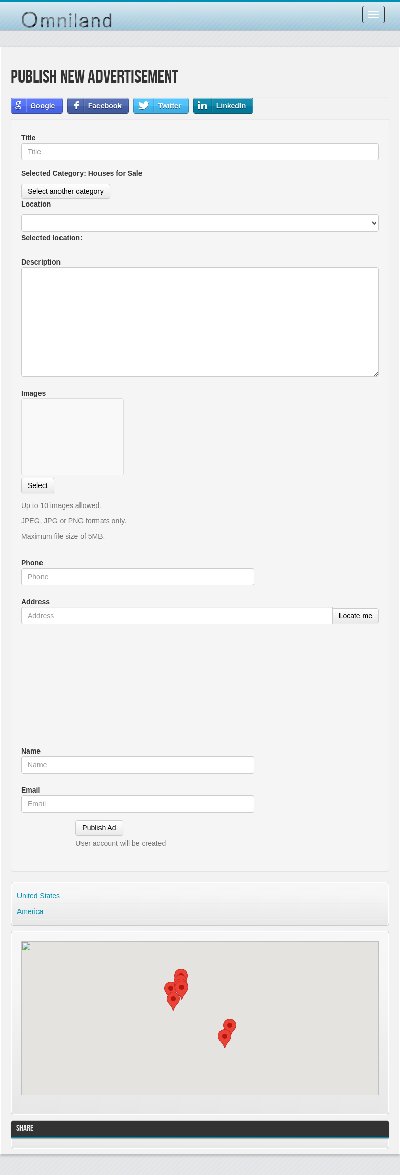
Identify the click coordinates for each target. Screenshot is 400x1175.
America (30, 911)
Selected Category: (82, 173)
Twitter (169, 106)
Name (31, 751)
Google (42, 106)
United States (38, 896)
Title (28, 138)
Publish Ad (99, 828)
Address (35, 602)
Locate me (355, 616)
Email (30, 790)
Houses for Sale (115, 173)
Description (41, 262)
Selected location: (53, 238)
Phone (32, 563)
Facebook (105, 106)
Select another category (66, 191)
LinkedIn (231, 106)
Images (33, 393)
